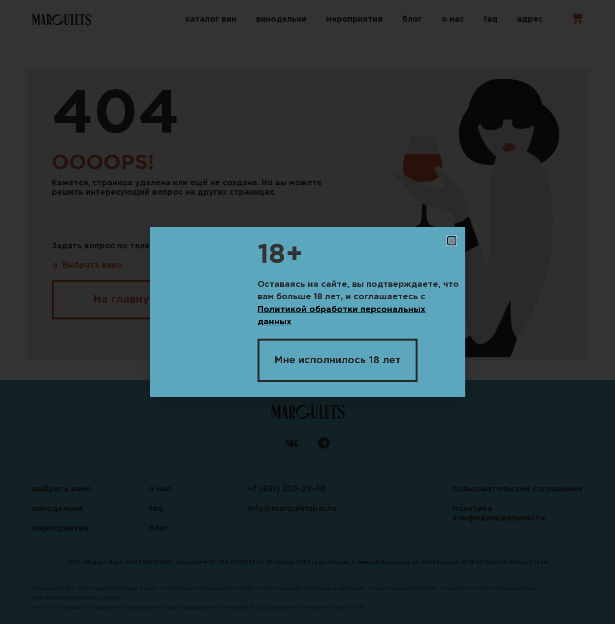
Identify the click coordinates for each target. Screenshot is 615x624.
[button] (451, 240)
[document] (307, 312)
